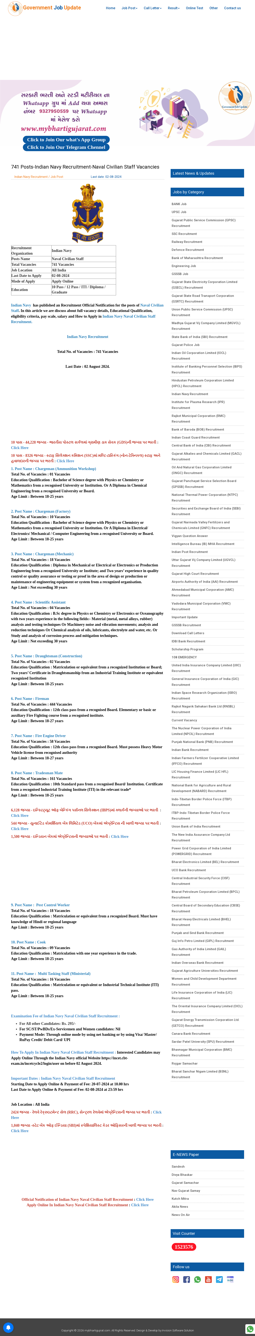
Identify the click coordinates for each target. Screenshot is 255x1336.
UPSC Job (179, 212)
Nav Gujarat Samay (186, 1191)
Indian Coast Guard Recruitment (196, 437)
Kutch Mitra (180, 1199)
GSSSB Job (180, 274)
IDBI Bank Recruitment (188, 641)
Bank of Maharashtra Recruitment (197, 258)
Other (213, 8)
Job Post (129, 8)
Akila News (180, 1207)
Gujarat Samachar (185, 1183)
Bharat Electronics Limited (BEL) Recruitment (205, 862)
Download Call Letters (188, 633)
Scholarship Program (187, 649)
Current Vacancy (184, 720)
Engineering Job (184, 266)
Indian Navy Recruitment (190, 394)
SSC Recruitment (184, 234)
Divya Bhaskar (182, 1175)
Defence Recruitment (188, 250)
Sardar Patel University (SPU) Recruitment (203, 1042)
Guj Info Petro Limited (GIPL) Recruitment (203, 941)
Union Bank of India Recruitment (196, 826)
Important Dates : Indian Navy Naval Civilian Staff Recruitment (63, 1078)
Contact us (232, 8)
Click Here (20, 448)
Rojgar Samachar (185, 1063)
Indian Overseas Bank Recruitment (198, 963)
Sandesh (178, 1166)
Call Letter (153, 8)
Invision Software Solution (178, 1330)
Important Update (185, 617)
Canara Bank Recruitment (191, 1034)
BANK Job (179, 204)
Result (174, 8)
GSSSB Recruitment (186, 625)
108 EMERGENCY (184, 657)
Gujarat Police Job (186, 345)
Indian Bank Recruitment (190, 750)
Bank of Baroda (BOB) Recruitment (198, 429)
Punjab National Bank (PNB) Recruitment (202, 742)
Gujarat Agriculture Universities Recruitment (205, 971)
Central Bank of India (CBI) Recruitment (201, 445)
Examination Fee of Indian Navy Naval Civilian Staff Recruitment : (66, 1016)
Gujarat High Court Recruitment (195, 574)
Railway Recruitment (187, 242)
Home (110, 8)
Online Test (194, 8)
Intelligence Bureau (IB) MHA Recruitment (203, 544)
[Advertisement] (128, 48)
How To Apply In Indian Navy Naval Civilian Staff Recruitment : (63, 1052)
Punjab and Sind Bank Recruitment (198, 933)
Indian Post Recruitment (190, 552)
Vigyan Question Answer (190, 536)
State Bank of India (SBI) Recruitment (200, 337)
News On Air (181, 1215)
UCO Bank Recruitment (189, 870)
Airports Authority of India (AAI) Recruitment (205, 582)
